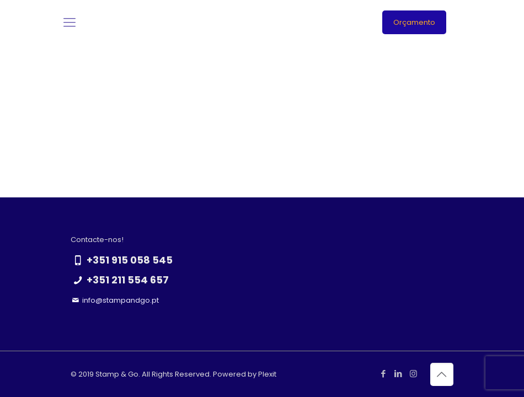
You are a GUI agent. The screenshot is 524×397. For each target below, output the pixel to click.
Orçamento (414, 22)
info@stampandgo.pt (120, 300)
